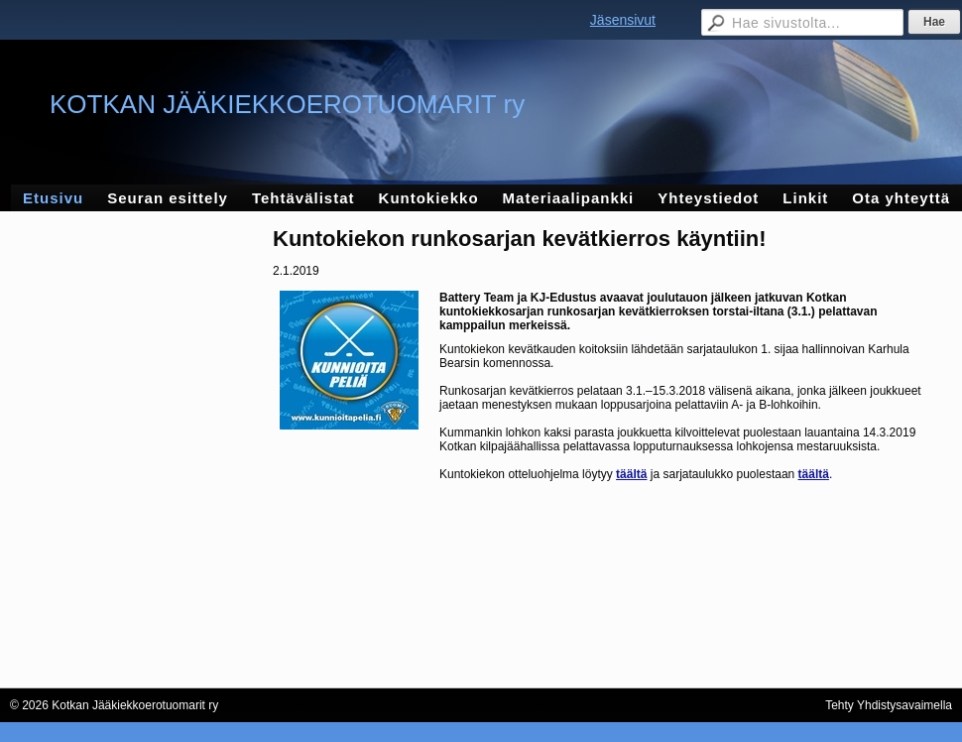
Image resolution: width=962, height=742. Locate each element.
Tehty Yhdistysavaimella (888, 705)
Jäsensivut (623, 20)
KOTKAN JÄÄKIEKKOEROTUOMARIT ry (287, 104)
